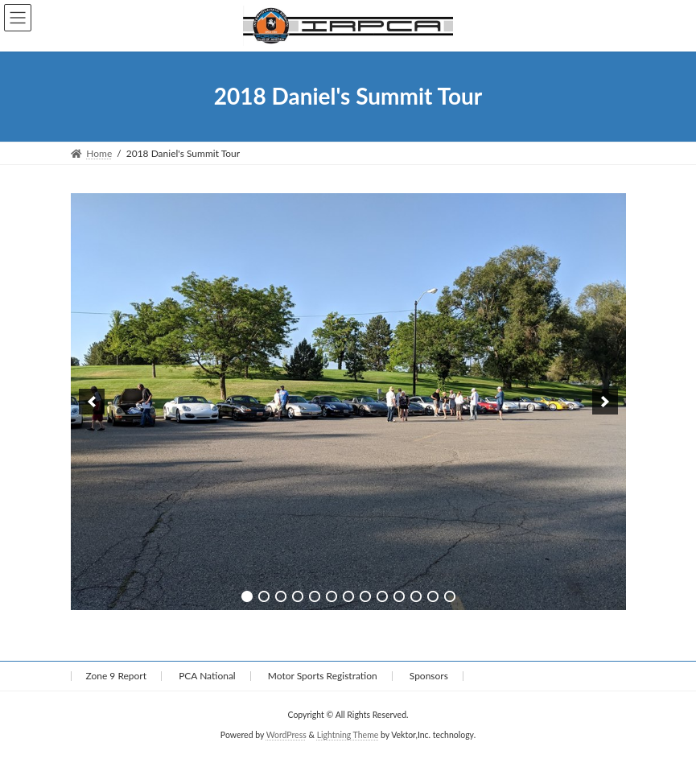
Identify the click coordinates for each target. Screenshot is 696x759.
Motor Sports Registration (322, 676)
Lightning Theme (348, 734)
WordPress (286, 734)
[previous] (92, 402)
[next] (605, 402)
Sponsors (429, 676)
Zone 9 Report (116, 676)
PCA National (207, 676)
